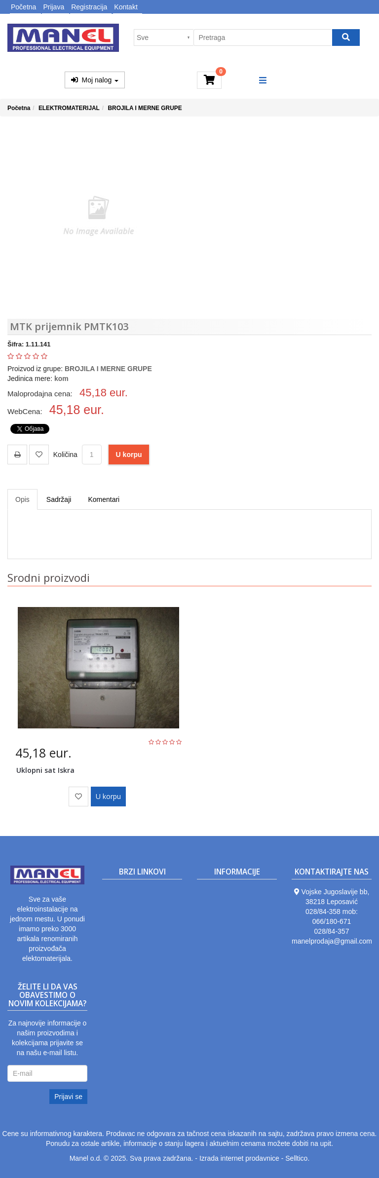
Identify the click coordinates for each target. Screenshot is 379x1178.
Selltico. (297, 1158)
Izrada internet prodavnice (239, 1158)
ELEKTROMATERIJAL (69, 108)
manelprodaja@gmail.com (332, 941)
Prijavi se (68, 1097)
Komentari (103, 499)
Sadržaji (59, 499)
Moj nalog (94, 80)
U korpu (129, 454)
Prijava (53, 7)
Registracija (89, 7)
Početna (23, 7)
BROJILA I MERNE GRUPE (145, 108)
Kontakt (125, 7)
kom (61, 378)
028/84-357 (331, 931)
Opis (22, 499)
